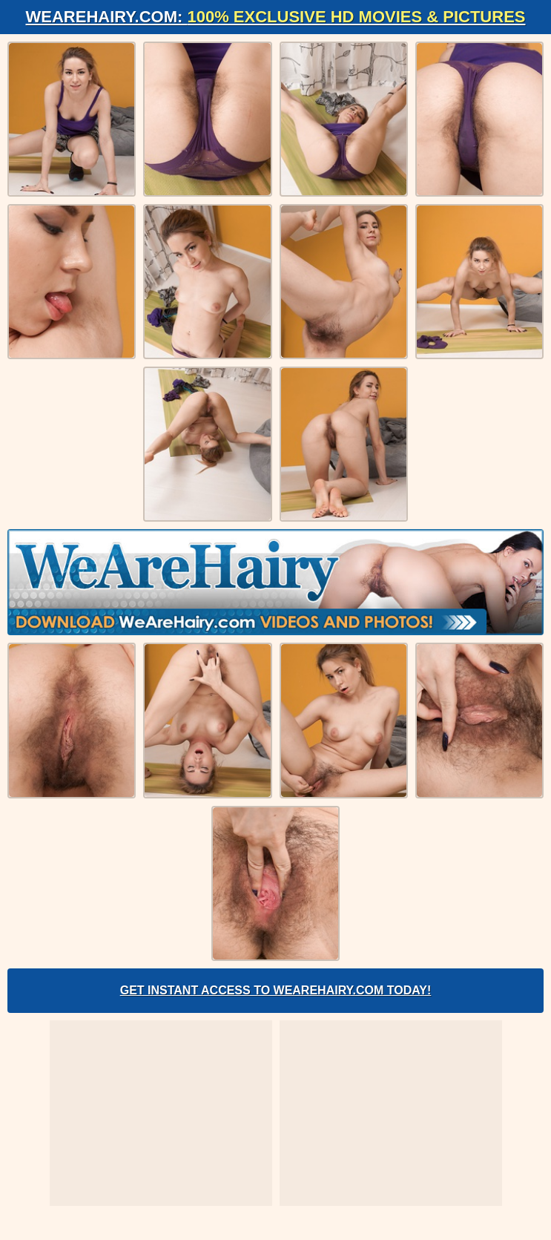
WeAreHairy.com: (276, 16)
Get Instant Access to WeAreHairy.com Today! (276, 990)
